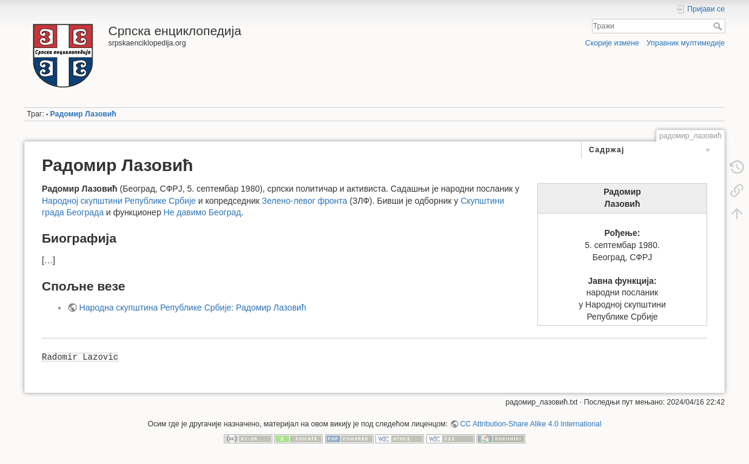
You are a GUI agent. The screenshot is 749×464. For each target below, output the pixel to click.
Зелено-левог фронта (305, 201)
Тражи (719, 26)
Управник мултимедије (686, 43)
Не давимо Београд (202, 212)
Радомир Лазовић (83, 114)
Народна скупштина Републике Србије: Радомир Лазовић (192, 307)
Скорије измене (612, 43)
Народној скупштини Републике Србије (119, 201)
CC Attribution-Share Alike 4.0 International (531, 424)
